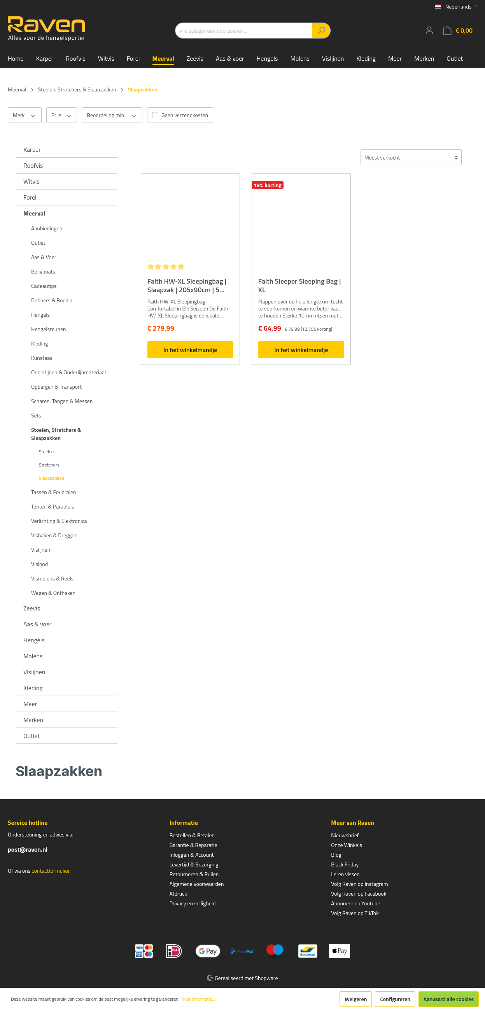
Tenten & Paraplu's (52, 506)
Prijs (61, 115)
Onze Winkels (346, 845)
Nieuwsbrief (345, 835)
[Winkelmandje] (457, 30)
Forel (30, 197)
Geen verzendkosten (184, 115)
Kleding (39, 343)
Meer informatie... (197, 999)
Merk (25, 115)
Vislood (39, 564)
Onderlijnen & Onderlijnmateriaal (68, 372)
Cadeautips (43, 286)
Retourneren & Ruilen (194, 874)
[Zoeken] (321, 31)
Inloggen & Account (192, 854)
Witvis (31, 181)
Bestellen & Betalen (192, 835)
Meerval (34, 213)
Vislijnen (40, 549)
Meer (30, 703)
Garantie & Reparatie (193, 845)
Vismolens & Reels (52, 578)
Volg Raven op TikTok (355, 913)
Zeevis (31, 608)
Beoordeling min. (112, 115)
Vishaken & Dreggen (54, 535)
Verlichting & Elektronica (59, 521)
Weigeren (356, 999)
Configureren (395, 999)
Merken (33, 719)
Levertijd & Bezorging (194, 864)
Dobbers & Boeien (51, 300)
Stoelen (46, 451)
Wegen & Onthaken (53, 593)
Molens (33, 656)
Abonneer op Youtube (355, 903)
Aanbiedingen (46, 228)
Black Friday (345, 864)
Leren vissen (345, 874)
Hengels (40, 314)
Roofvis (33, 165)
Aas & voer (37, 624)
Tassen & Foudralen (53, 492)
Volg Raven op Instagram (359, 884)
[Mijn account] (429, 30)
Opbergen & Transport (56, 386)
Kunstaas (42, 358)
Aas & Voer (43, 257)
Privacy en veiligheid (193, 903)
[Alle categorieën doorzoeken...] (244, 31)
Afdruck (178, 893)
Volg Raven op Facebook (358, 893)
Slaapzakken (51, 478)
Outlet (38, 242)
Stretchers (49, 464)
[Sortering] (411, 157)
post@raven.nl (27, 849)
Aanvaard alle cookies (449, 999)
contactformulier (50, 870)
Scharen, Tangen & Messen (62, 401)
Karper (32, 149)
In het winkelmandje (190, 349)
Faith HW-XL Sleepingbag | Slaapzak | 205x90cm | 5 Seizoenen (186, 285)
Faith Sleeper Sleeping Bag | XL (299, 285)
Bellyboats (43, 271)
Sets (36, 415)
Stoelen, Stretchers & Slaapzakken (56, 434)
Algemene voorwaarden (197, 884)
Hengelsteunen (48, 329)
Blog (336, 854)
